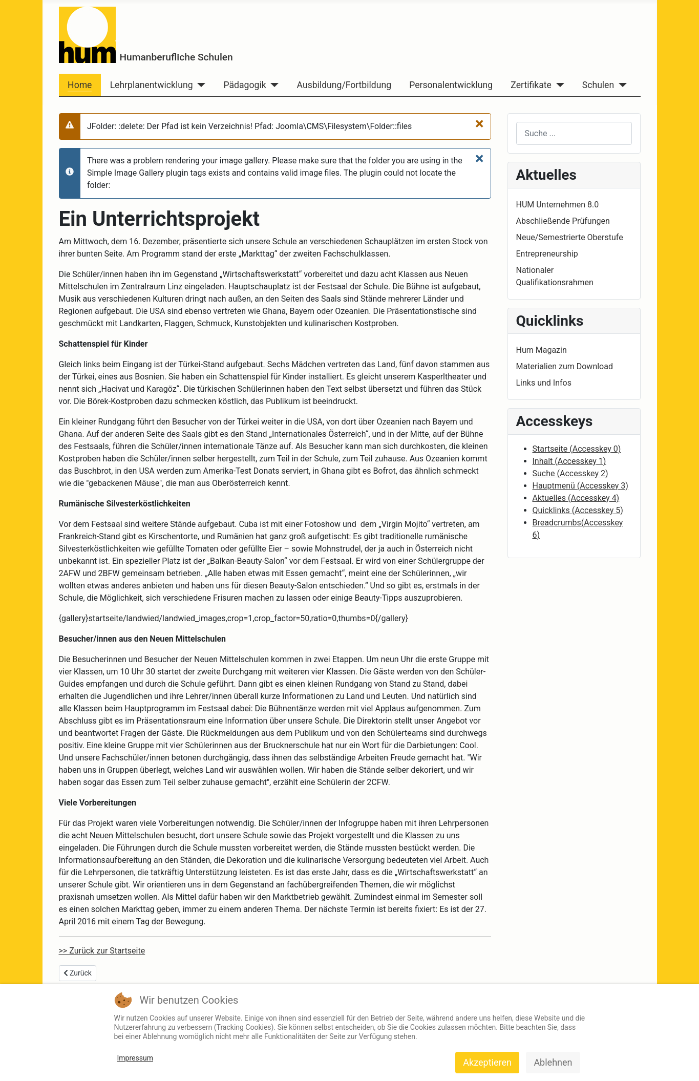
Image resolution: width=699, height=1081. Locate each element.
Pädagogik (245, 85)
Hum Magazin (541, 350)
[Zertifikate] (558, 85)
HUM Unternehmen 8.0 (557, 204)
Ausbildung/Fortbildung (344, 85)
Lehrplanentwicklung (151, 85)
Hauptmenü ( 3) (580, 486)
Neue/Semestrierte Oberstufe (569, 237)
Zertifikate (531, 85)
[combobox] (574, 133)
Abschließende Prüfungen (563, 221)
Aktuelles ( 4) (576, 498)
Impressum (135, 1058)
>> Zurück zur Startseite (102, 951)
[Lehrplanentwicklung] (199, 85)
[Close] (480, 123)
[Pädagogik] (272, 85)
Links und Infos (543, 383)
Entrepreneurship (547, 254)
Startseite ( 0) (577, 449)
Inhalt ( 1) (569, 461)
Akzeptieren (487, 1062)
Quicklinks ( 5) (578, 510)
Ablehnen (553, 1062)
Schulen (598, 85)
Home (80, 85)
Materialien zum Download (564, 366)
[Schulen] (620, 85)
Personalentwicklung (451, 85)
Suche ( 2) (570, 473)
